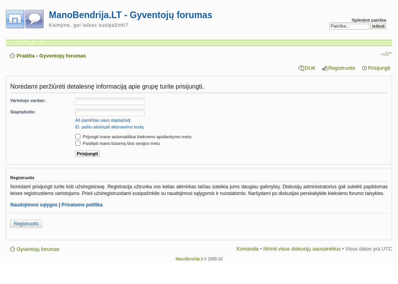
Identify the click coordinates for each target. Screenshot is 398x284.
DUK (310, 68)
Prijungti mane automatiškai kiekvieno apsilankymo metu (133, 136)
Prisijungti (379, 68)
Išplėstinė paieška (369, 20)
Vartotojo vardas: (28, 100)
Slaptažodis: (23, 112)
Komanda (247, 249)
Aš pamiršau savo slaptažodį (102, 120)
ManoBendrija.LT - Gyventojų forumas (130, 15)
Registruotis (341, 68)
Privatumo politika (81, 205)
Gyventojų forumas (62, 56)
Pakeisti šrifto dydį (386, 53)
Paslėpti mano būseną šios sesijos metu (117, 143)
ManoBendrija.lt (189, 259)
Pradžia (26, 56)
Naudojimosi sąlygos (34, 205)
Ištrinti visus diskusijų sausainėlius (302, 249)
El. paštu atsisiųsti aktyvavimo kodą (109, 126)
